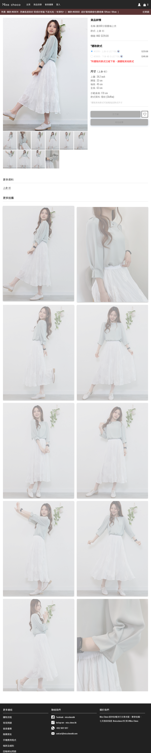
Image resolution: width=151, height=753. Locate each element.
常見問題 (7, 722)
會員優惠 (7, 728)
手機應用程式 (9, 739)
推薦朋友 (7, 733)
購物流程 (7, 716)
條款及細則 (8, 745)
